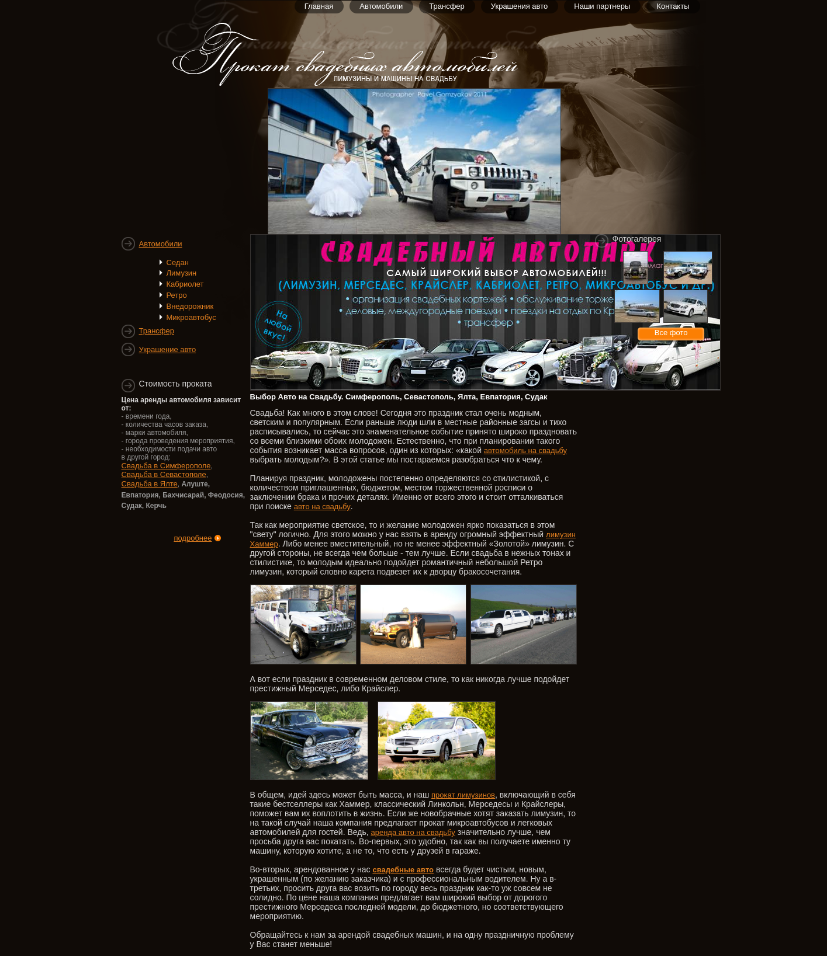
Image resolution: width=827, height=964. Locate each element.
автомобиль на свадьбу (525, 450)
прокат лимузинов (463, 795)
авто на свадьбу (322, 506)
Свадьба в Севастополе (164, 474)
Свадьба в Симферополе (166, 465)
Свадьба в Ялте (150, 483)
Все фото (671, 332)
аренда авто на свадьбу (413, 832)
